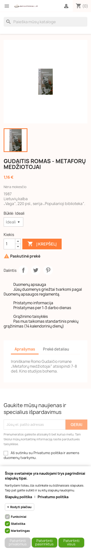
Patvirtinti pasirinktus (44, 542)
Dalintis (23, 270)
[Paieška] (45, 22)
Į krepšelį (42, 244)
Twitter (36, 270)
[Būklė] (13, 222)
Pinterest (48, 270)
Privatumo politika (53, 497)
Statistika (18, 524)
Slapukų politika (18, 497)
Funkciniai (18, 517)
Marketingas (20, 531)
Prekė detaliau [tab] (56, 349)
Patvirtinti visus (71, 542)
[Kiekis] (9, 244)
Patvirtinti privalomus (18, 542)
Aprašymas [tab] (25, 349)
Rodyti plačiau (21, 507)
